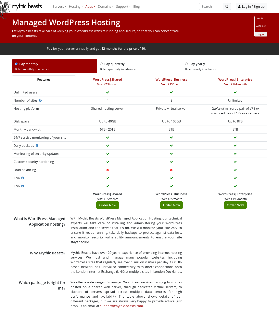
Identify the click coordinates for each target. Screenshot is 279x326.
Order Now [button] (107, 205)
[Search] (211, 6)
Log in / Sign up (251, 6)
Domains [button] (104, 6)
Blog (136, 6)
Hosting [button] (75, 6)
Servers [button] (58, 6)
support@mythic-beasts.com (121, 306)
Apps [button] (89, 6)
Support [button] (122, 6)
